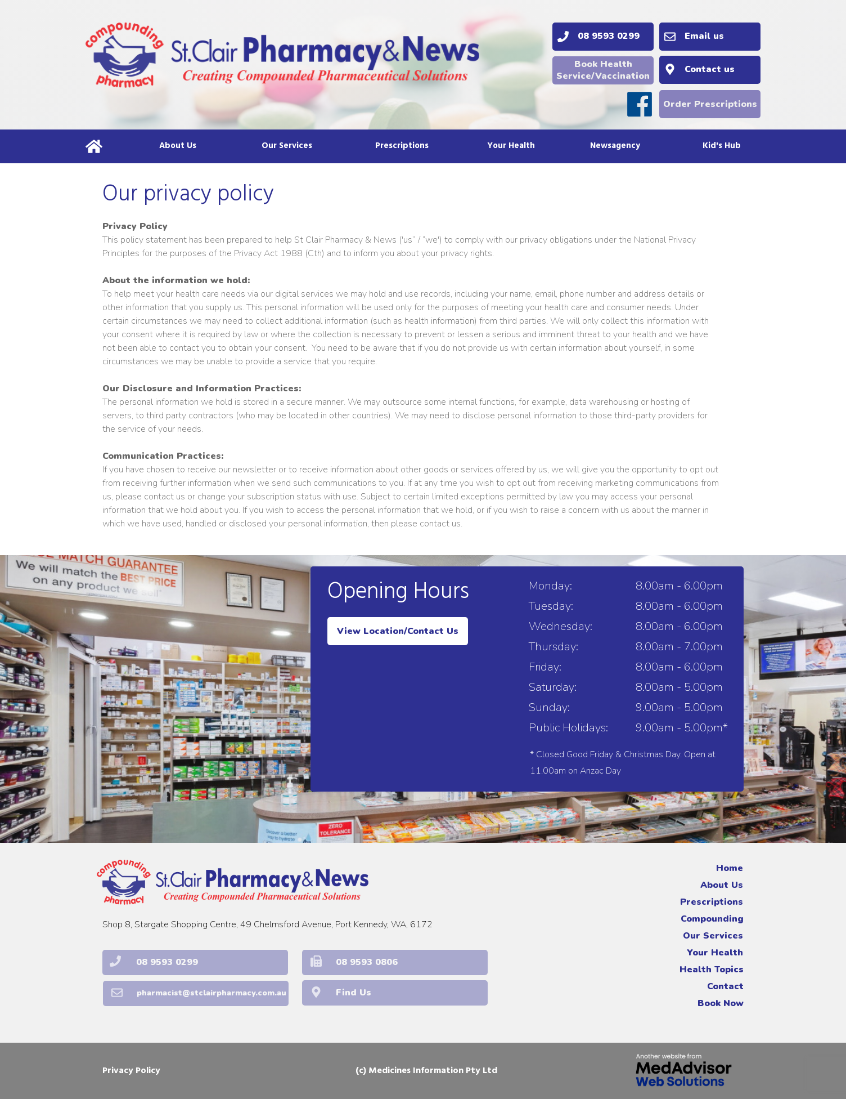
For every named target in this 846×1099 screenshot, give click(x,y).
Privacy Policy (131, 1071)
